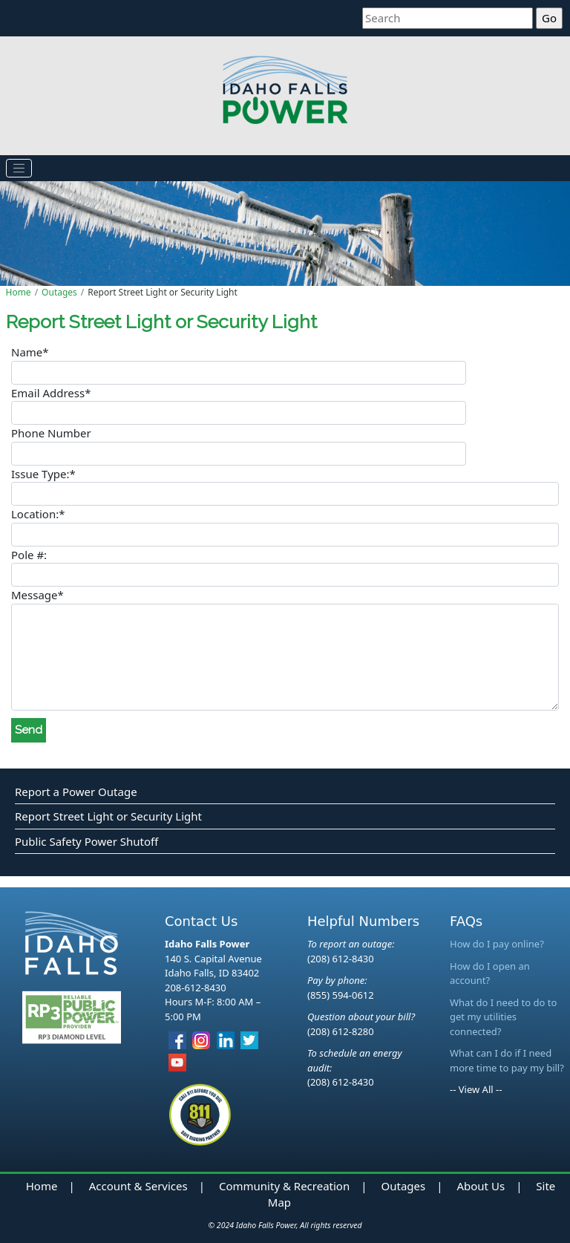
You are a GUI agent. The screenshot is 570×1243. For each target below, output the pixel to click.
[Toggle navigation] (19, 168)
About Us (480, 1185)
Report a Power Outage (76, 791)
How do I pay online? (497, 943)
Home (18, 292)
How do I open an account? (490, 973)
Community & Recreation (284, 1185)
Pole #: (29, 554)
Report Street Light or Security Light (108, 816)
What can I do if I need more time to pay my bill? (507, 1060)
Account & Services (138, 1185)
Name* (30, 352)
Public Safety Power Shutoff (86, 841)
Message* (37, 594)
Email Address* (51, 392)
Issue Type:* (43, 473)
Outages (59, 292)
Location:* (38, 513)
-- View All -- (476, 1089)
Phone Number (51, 432)
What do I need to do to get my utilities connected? (503, 1017)
